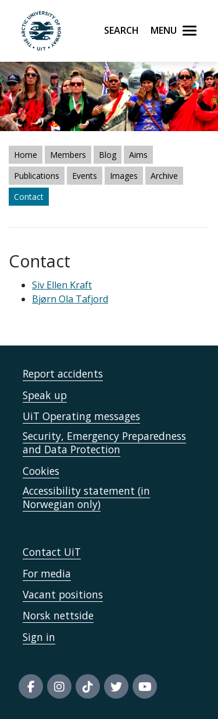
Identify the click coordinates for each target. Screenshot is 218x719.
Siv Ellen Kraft (62, 285)
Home (25, 154)
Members (68, 154)
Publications (36, 175)
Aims (138, 154)
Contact (29, 196)
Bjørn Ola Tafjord (70, 298)
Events (84, 175)
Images (124, 175)
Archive (164, 175)
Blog (107, 154)
